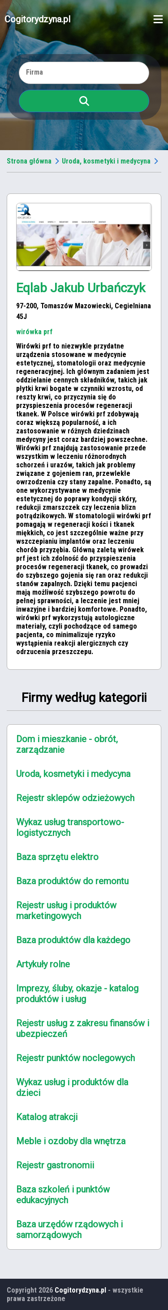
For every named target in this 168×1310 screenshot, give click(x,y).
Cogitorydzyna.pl (37, 19)
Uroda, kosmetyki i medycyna (106, 161)
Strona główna (29, 161)
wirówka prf (34, 332)
